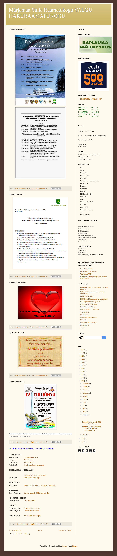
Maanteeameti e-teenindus (88, 322)
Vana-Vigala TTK (85, 274)
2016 (82, 378)
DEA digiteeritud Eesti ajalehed (90, 302)
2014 (82, 438)
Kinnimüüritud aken (31, 457)
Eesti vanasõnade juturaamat (34, 465)
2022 (82, 359)
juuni (84, 402)
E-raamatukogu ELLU (87, 296)
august (85, 396)
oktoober (85, 390)
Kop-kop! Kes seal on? (32, 508)
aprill (84, 408)
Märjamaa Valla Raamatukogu (89, 309)
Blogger (74, 546)
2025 (82, 350)
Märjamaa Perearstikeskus (88, 317)
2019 (82, 368)
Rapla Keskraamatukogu (88, 307)
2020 (82, 365)
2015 (82, 381)
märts (84, 412)
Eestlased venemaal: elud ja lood (35, 475)
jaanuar (85, 434)
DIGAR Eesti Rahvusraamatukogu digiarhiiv (94, 299)
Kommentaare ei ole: (42, 188)
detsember (86, 384)
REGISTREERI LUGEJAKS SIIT (91, 99)
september (86, 393)
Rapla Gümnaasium (86, 269)
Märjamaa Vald (85, 315)
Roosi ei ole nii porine (31, 511)
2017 (82, 374)
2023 (82, 356)
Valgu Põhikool (85, 312)
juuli (84, 399)
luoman (64, 546)
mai (84, 405)
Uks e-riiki (83, 320)
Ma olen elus (28, 460)
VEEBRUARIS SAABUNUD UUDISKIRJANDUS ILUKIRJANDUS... (91, 429)
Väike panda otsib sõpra (32, 516)
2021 (82, 362)
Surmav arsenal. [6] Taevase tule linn (37, 493)
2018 (82, 371)
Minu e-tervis (84, 325)
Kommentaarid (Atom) (23, 534)
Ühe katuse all (29, 462)
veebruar (85, 415)
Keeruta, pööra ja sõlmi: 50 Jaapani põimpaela (40, 485)
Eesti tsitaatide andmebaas (88, 304)
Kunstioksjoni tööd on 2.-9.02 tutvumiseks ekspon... (91, 423)
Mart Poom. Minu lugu (32, 478)
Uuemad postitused (15, 530)
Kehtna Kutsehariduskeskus (89, 271)
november (86, 387)
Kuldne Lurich (30, 500)
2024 (82, 353)
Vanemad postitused (65, 530)
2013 (82, 441)
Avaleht (40, 530)
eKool (82, 328)
